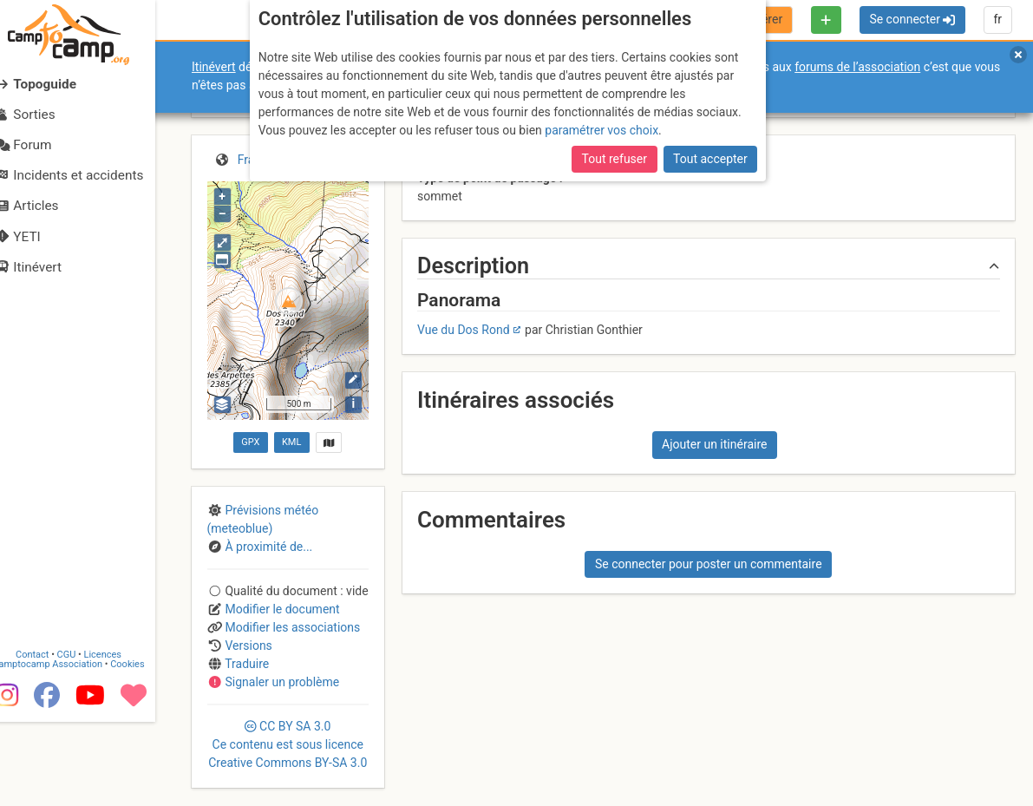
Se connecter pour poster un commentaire (708, 564)
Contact (50, 738)
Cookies (145, 748)
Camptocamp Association (65, 748)
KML (291, 442)
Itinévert (214, 67)
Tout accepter (710, 159)
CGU (85, 738)
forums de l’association (857, 67)
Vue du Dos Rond (463, 330)
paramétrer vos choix (601, 130)
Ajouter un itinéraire (714, 444)
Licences (121, 738)
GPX (250, 442)
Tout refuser (614, 159)
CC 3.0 (287, 744)
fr (997, 19)
